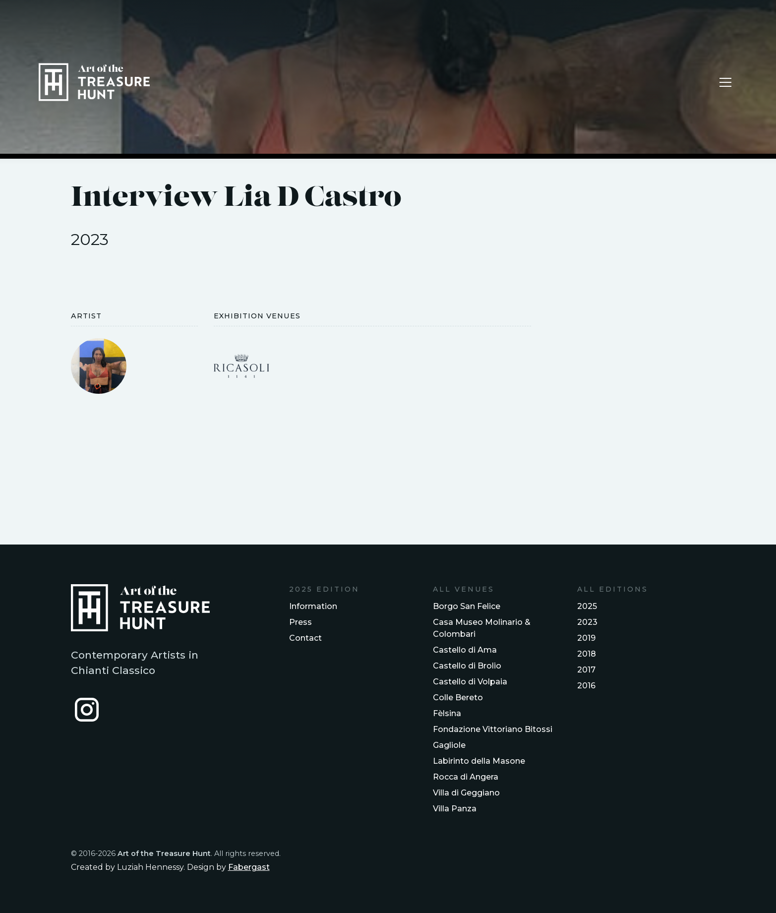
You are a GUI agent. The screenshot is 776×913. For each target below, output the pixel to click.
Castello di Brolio (467, 665)
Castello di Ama (465, 650)
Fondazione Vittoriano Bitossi (492, 729)
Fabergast (249, 867)
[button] (725, 82)
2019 (586, 638)
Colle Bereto (458, 697)
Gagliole (449, 745)
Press (300, 622)
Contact (305, 638)
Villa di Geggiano (466, 792)
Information (313, 606)
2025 (587, 606)
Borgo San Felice (466, 606)
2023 (587, 622)
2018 (586, 654)
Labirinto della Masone (479, 761)
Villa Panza (455, 808)
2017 (586, 669)
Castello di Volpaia (470, 681)
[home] (94, 82)
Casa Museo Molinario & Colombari (482, 628)
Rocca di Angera (465, 777)
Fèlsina (447, 713)
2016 (586, 685)
